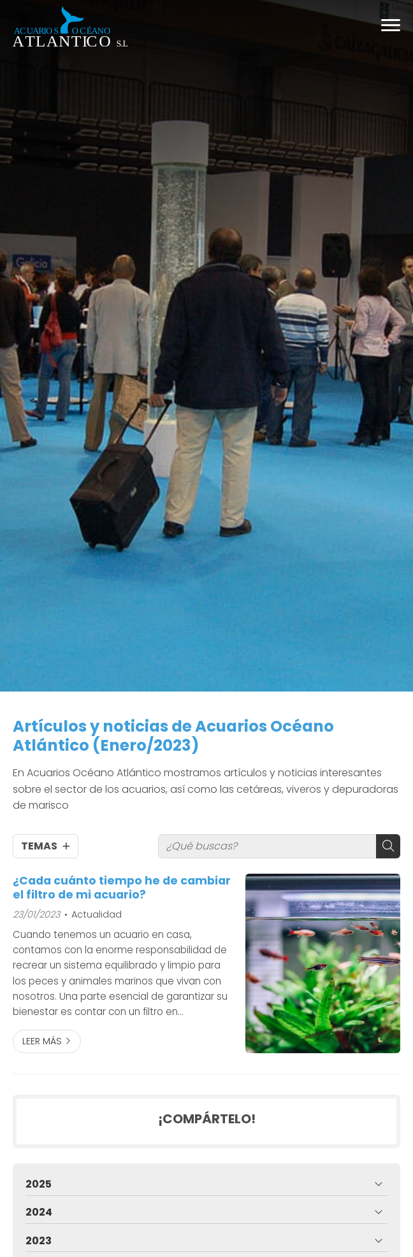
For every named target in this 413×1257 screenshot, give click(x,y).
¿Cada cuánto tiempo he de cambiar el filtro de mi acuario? (122, 888)
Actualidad (96, 914)
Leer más (42, 1041)
